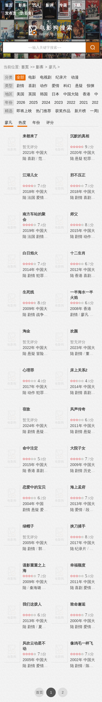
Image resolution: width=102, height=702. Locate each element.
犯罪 (87, 158)
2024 (46, 102)
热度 (22, 122)
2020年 (77, 152)
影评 (49, 5)
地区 (9, 94)
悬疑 (79, 85)
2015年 (77, 230)
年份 (9, 102)
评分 (50, 122)
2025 (33, 102)
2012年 (77, 269)
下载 (77, 5)
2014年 (29, 269)
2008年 (77, 308)
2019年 (29, 230)
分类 (9, 77)
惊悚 (90, 85)
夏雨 (42, 627)
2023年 (77, 347)
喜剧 (32, 85)
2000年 (77, 621)
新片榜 (80, 111)
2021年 (29, 152)
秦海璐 (35, 587)
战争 (40, 314)
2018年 (29, 191)
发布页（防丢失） (20, 13)
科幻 (67, 85)
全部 (20, 77)
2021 (83, 102)
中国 (40, 504)
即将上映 (24, 111)
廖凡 (8, 122)
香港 (86, 94)
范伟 (42, 158)
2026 (21, 102)
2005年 (29, 543)
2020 (96, 102)
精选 (9, 111)
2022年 (29, 347)
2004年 (29, 504)
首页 (9, 5)
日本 (55, 94)
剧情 (20, 85)
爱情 (55, 85)
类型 (9, 85)
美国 (20, 94)
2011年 (77, 425)
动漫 (75, 77)
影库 (22, 5)
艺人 (36, 5)
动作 (44, 85)
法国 (31, 197)
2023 (58, 102)
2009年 (29, 308)
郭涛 (42, 548)
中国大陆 (71, 94)
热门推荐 (43, 111)
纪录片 (61, 77)
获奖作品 (62, 111)
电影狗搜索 (56, 28)
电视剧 (45, 77)
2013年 (77, 504)
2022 (71, 102)
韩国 (44, 94)
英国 (32, 94)
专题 (63, 5)
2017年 (29, 386)
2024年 (29, 425)
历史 (87, 470)
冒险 (40, 353)
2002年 (77, 660)
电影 (32, 77)
